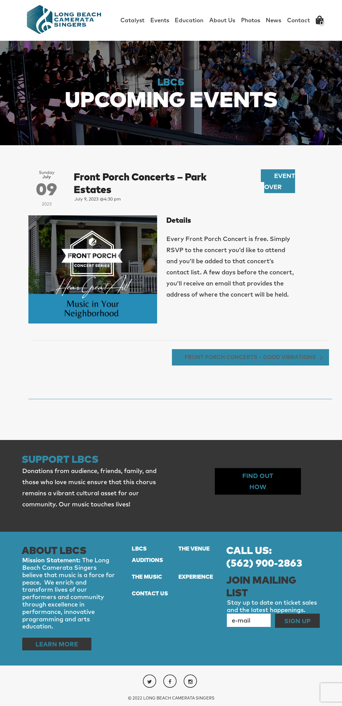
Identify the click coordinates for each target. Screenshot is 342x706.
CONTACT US (150, 593)
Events (159, 20)
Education (189, 20)
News (273, 20)
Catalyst (132, 20)
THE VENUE (194, 548)
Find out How (257, 481)
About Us (222, 20)
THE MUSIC (147, 576)
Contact (298, 20)
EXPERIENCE (195, 576)
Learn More (56, 644)
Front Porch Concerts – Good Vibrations (251, 356)
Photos (250, 20)
